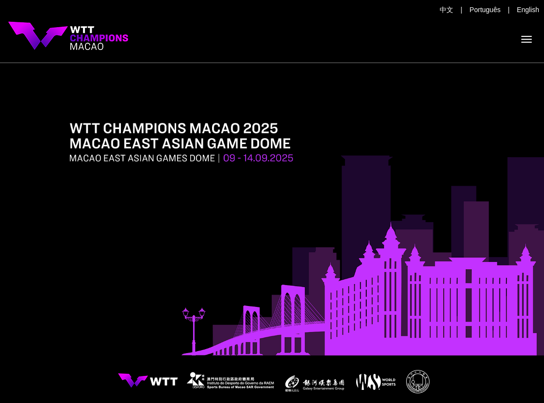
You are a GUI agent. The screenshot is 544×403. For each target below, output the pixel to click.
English (528, 10)
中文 (446, 10)
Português (485, 10)
